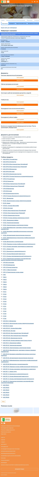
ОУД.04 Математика (8, 188)
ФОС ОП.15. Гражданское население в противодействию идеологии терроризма (17, 382)
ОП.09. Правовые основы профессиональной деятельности (19, 244)
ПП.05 (4, 301)
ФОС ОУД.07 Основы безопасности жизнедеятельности (18, 176)
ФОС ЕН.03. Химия (8, 325)
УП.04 (4, 313)
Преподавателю (4, 446)
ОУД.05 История (7, 191)
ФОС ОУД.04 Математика (10, 169)
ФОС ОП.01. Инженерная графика (12, 343)
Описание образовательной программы (11, 75)
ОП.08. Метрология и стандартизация (13, 241)
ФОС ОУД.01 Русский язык (10, 159)
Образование (29, 20)
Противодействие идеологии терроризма (10, 448)
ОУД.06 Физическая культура (11, 193)
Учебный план (5, 99)
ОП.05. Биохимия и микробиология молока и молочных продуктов (17, 232)
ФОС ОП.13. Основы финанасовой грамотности (15, 376)
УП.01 (4, 306)
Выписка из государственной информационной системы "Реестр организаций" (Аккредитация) (18, 126)
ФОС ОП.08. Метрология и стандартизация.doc (15, 364)
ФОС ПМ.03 (6, 390)
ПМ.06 (5, 289)
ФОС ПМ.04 (6, 392)
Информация (4, 462)
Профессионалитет (5, 460)
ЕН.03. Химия (6, 203)
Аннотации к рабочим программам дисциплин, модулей (16, 93)
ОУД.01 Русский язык (9, 178)
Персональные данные (6, 431)
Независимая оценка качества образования (11, 455)
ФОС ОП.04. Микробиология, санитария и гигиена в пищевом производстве (18, 351)
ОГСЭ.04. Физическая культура (11, 215)
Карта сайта (3, 434)
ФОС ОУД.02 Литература (9, 161)
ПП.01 (4, 291)
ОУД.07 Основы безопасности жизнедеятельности (16, 196)
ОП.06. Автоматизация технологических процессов (17, 235)
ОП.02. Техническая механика (11, 222)
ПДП (4, 274)
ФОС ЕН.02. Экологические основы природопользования (18, 323)
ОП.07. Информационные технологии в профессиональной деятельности (18, 238)
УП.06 (4, 318)
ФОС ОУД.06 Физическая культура (12, 174)
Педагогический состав (21, 23)
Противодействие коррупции (7, 427)
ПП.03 (4, 296)
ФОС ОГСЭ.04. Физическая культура (12, 338)
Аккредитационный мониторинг (8, 451)
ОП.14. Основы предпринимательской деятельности (17, 256)
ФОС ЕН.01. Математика (9, 321)
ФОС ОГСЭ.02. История (9, 330)
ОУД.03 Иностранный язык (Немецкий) (13, 186)
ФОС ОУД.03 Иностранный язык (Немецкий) (15, 166)
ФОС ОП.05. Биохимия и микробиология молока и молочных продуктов (18, 354)
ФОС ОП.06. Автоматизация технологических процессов (18, 358)
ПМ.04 (5, 284)
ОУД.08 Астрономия (8, 262)
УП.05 (4, 316)
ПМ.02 (5, 279)
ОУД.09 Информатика (9, 265)
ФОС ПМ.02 (6, 387)
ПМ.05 (5, 287)
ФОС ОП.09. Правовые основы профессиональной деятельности (20, 366)
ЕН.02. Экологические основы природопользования (17, 200)
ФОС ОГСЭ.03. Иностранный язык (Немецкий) (15, 335)
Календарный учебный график (9, 117)
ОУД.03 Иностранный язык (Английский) (14, 183)
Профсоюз (3, 458)
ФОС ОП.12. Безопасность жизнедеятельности (15, 374)
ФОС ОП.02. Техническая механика (12, 345)
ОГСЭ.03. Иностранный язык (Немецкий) (14, 213)
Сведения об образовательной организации (15, 20)
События (3, 439)
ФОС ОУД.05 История (8, 171)
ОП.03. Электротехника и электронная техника (15, 225)
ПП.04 (4, 299)
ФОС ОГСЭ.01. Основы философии (12, 328)
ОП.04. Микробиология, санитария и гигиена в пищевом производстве (17, 228)
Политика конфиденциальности (8, 429)
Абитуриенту (4, 444)
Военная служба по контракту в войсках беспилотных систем (15, 464)
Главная (2, 20)
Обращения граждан (19, 469)
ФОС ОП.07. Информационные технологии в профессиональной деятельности (19, 361)
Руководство (12, 23)
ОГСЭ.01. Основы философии (11, 205)
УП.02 (4, 308)
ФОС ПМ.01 (6, 385)
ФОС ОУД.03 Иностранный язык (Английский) (15, 164)
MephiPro (5, 474)
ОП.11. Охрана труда (8, 249)
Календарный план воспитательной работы (13, 108)
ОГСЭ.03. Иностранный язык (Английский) (14, 210)
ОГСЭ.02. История (8, 208)
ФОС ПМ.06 (6, 397)
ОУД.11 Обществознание (10, 269)
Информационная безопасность (8, 453)
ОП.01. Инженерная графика (10, 220)
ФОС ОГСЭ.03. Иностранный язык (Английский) (16, 333)
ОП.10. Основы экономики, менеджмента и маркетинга (18, 246)
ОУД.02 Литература (8, 181)
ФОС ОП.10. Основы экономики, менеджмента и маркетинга (19, 369)
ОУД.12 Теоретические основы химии (13, 272)
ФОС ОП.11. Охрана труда (10, 371)
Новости (3, 437)
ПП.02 (4, 294)
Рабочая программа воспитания (9, 84)
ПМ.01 (5, 277)
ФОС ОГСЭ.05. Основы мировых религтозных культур (17, 340)
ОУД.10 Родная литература (10, 267)
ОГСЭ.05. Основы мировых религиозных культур (16, 217)
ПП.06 (4, 304)
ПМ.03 (5, 282)
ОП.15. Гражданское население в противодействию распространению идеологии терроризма (16, 259)
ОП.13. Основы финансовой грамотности (14, 253)
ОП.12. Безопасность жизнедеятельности (14, 251)
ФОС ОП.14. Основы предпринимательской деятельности (18, 378)
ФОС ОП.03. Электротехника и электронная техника (17, 347)
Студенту (3, 442)
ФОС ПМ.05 (6, 395)
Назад (3, 401)
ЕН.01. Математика (8, 198)
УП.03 (4, 311)
